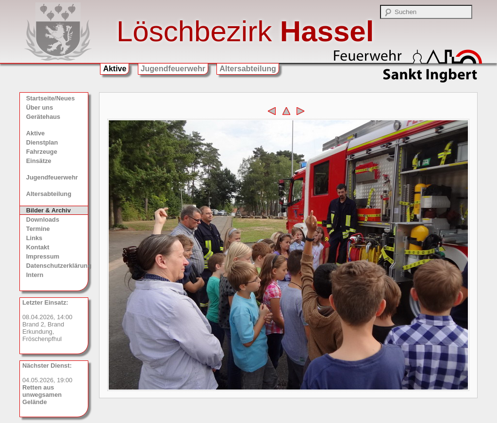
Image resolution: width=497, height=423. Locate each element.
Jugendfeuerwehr (173, 69)
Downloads (42, 219)
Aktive (114, 69)
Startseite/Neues (50, 98)
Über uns (39, 107)
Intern (35, 274)
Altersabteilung (247, 69)
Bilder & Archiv (48, 210)
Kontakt (38, 247)
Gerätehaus (43, 116)
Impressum (42, 256)
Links (34, 238)
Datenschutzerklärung (57, 265)
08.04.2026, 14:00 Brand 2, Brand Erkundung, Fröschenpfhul (47, 320)
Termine (38, 228)
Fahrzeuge (41, 151)
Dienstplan (42, 142)
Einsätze (38, 160)
